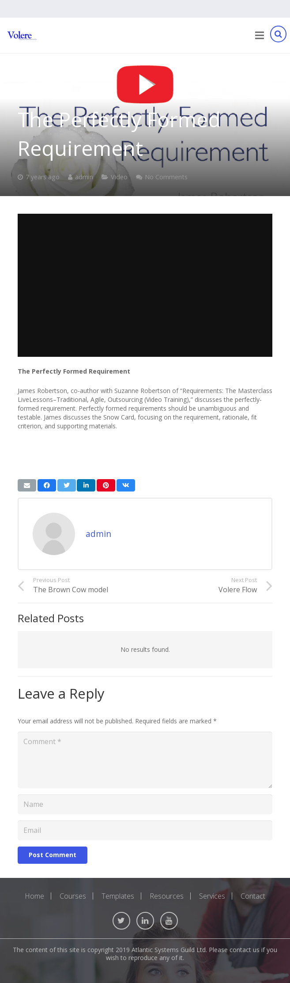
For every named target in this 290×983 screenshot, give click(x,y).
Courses (73, 896)
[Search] (278, 35)
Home (34, 896)
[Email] (145, 830)
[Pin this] (106, 485)
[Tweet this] (66, 485)
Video (119, 177)
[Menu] (259, 35)
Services (212, 896)
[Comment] (145, 760)
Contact (253, 896)
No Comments (166, 177)
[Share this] (47, 485)
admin (84, 177)
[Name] (145, 804)
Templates (118, 896)
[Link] (22, 35)
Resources (167, 896)
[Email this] (27, 485)
